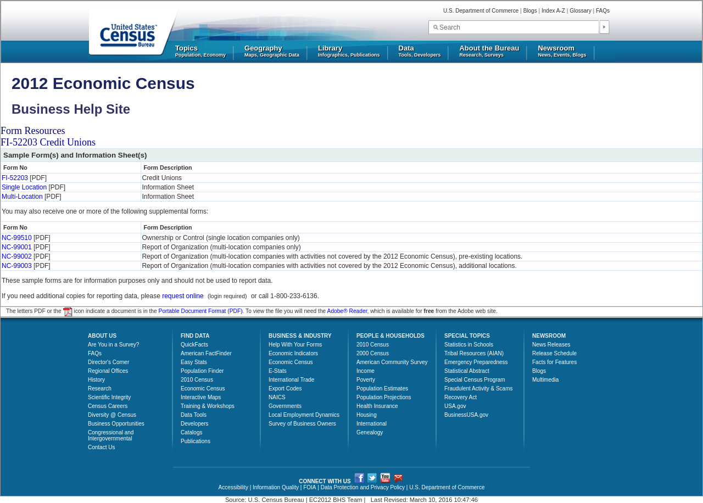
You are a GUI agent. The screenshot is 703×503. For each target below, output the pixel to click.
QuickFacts (194, 345)
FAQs (603, 11)
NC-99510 (17, 238)
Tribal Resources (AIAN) (474, 353)
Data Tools (194, 415)
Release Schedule (554, 353)
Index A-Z (553, 11)
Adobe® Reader (347, 311)
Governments (285, 406)
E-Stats (278, 371)
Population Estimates (382, 388)
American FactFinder (206, 353)
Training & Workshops (208, 406)
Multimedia (545, 380)
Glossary (580, 11)
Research (99, 388)
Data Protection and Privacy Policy (363, 487)
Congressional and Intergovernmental (110, 435)
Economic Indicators (293, 353)
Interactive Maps (201, 397)
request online (182, 296)
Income (365, 371)
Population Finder (202, 371)
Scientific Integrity (109, 397)
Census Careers (107, 406)
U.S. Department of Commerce (480, 11)
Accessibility (233, 487)
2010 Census (197, 380)
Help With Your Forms (295, 345)
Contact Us (101, 447)
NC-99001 (17, 247)
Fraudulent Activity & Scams (478, 388)
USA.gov (455, 406)
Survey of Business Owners (302, 424)
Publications (195, 441)
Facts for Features (554, 362)
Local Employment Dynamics (304, 415)
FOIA (309, 487)
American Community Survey (391, 362)
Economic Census (203, 388)
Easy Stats (194, 362)
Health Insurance (377, 406)
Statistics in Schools (468, 345)
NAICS (277, 397)
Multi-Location (22, 196)
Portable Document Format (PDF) (201, 311)
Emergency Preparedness (476, 362)
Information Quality (276, 487)
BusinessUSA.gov (466, 415)
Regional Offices (108, 371)
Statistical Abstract (466, 371)
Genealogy (369, 432)
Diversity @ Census (112, 415)
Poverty (365, 380)
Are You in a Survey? (113, 345)
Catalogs (191, 432)
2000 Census (372, 353)
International (371, 424)
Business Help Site (71, 109)
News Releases (551, 345)
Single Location (24, 187)
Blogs (530, 11)
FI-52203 (15, 178)
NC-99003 (17, 266)
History (96, 380)
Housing (366, 415)
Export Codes (285, 388)
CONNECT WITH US (324, 481)
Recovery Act (460, 397)
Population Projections (383, 397)
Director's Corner (108, 362)
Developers (195, 424)
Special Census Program (474, 380)
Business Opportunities (116, 424)
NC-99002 (17, 256)
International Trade (291, 380)
